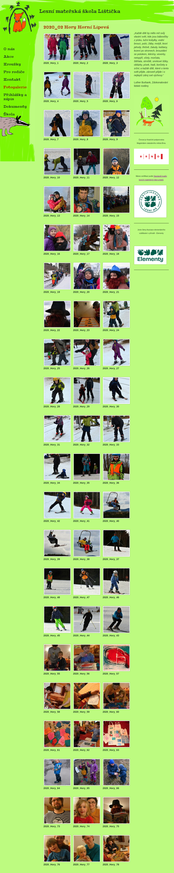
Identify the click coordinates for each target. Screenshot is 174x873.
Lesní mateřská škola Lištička (60, 12)
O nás (9, 49)
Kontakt (12, 79)
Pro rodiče (14, 72)
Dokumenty (15, 106)
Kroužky (12, 64)
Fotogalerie (15, 87)
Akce (8, 56)
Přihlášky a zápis (15, 96)
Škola (9, 114)
